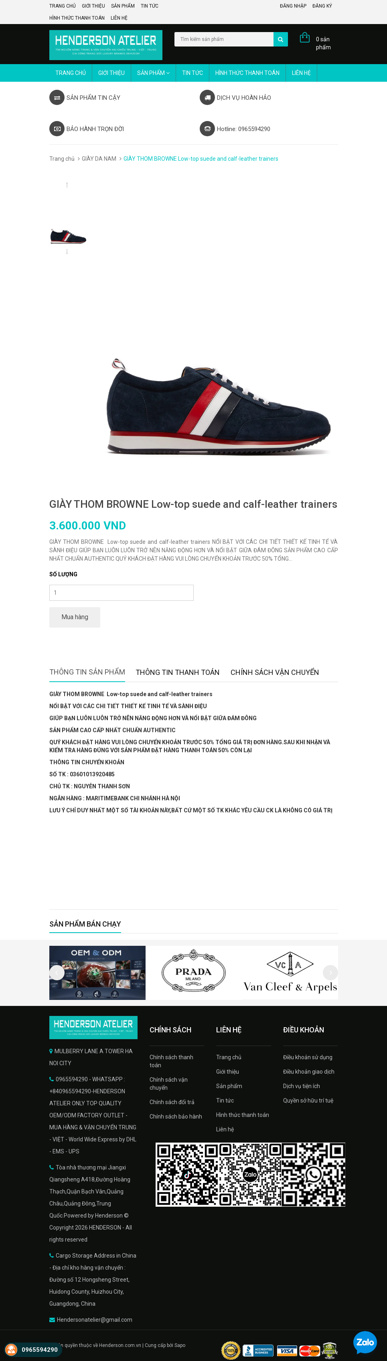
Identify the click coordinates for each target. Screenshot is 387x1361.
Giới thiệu (93, 6)
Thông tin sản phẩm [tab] (87, 672)
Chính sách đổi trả (172, 1102)
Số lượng (63, 574)
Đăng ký (322, 6)
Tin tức (149, 6)
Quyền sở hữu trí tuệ (308, 1100)
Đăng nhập (293, 6)
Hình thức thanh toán (77, 18)
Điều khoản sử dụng (307, 1057)
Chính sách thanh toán (171, 1061)
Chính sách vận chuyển (169, 1083)
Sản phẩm (123, 6)
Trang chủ (62, 6)
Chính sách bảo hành (176, 1116)
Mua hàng (74, 617)
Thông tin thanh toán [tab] (178, 672)
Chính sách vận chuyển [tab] (275, 672)
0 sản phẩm (323, 43)
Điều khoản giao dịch (308, 1071)
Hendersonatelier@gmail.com (94, 1320)
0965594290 (40, 1349)
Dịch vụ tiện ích (301, 1086)
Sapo (179, 1345)
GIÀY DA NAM (99, 158)
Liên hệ (119, 18)
